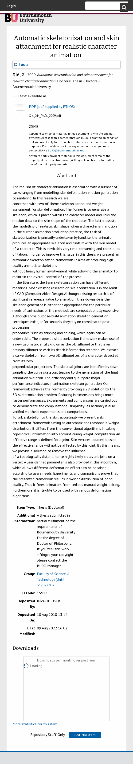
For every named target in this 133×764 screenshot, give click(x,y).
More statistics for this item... (36, 724)
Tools (21, 64)
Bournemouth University (28, 19)
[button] (85, 735)
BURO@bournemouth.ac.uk (65, 150)
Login (11, 5)
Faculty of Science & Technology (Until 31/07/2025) (53, 579)
